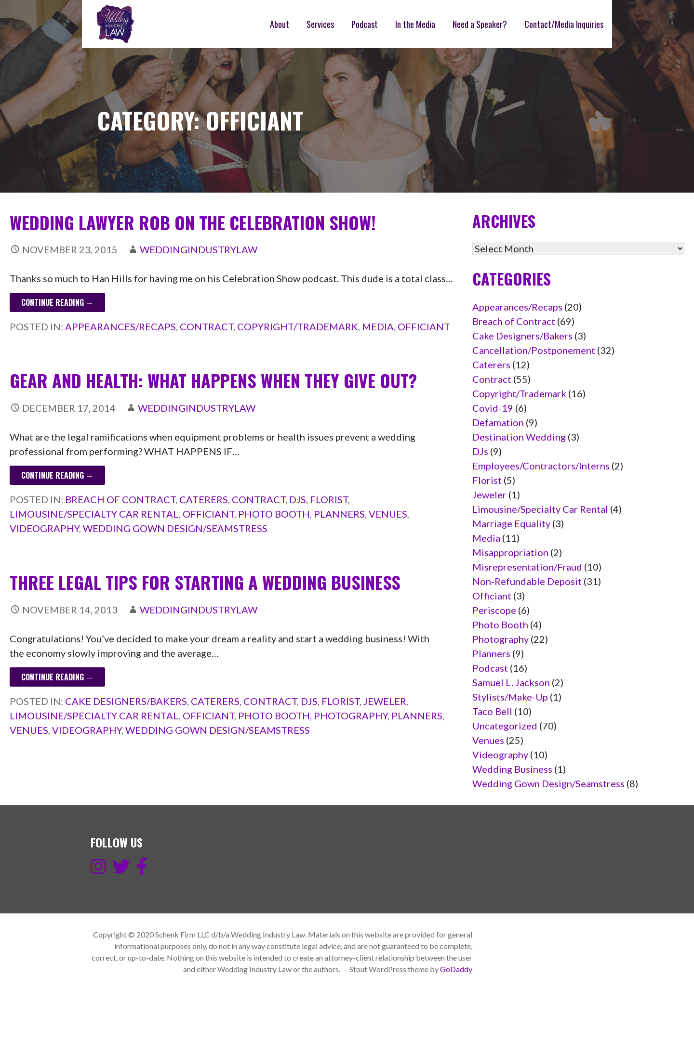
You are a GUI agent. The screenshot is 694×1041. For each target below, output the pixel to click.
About (279, 24)
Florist (329, 499)
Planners (339, 514)
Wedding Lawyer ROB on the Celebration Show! (193, 222)
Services (320, 24)
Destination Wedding (519, 436)
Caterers (203, 499)
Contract (206, 326)
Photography (350, 715)
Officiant (424, 326)
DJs (297, 499)
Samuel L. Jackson (511, 682)
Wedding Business (512, 769)
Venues (388, 514)
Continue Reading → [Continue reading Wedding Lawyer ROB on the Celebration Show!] (57, 302)
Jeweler (384, 701)
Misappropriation (510, 552)
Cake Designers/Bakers (126, 701)
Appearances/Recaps (120, 326)
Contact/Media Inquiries (563, 24)
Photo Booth (274, 514)
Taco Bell (492, 711)
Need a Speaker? (480, 24)
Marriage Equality (511, 523)
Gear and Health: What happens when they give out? (213, 380)
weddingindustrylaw (198, 249)
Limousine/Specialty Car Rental (94, 514)
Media (378, 326)
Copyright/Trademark (297, 326)
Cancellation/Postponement (533, 350)
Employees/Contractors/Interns (541, 465)
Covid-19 (492, 408)
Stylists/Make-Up (510, 697)
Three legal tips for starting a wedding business (205, 582)
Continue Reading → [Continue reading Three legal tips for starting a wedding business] (57, 677)
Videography (44, 528)
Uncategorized (504, 725)
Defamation (498, 422)
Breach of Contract (120, 499)
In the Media (415, 24)
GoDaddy (456, 969)
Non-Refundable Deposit (527, 581)
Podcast (364, 24)
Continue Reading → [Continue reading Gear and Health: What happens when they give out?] (57, 475)
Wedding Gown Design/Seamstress (175, 528)
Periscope (494, 610)
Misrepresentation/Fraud (527, 567)
